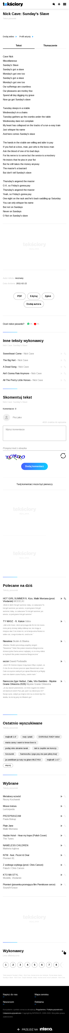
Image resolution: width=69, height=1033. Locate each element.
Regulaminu (41, 1010)
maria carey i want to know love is (20, 742)
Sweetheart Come (12, 353)
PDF (19, 296)
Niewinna (7, 641)
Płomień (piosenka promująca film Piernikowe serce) (29, 884)
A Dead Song (9, 367)
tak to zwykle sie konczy (45, 748)
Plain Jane (8, 826)
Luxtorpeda (9, 809)
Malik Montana (10, 829)
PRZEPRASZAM (12, 816)
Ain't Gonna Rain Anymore (16, 373)
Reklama (39, 1002)
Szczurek (9, 754)
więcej (8, 765)
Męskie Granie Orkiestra (39, 684)
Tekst (19, 45)
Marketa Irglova (11, 848)
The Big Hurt (9, 360)
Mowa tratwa (9, 806)
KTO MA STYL (10, 875)
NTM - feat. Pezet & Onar (16, 855)
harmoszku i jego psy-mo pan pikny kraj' (38, 754)
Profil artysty (26, 36)
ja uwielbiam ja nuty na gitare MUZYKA (23, 760)
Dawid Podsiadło (18, 661)
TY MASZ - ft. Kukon (13, 621)
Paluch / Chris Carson (13, 868)
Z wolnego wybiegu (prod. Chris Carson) (23, 865)
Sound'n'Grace (10, 887)
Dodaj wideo (10, 36)
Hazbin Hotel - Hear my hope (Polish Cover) (25, 835)
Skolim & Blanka (21, 641)
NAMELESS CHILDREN (15, 845)
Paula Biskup (9, 819)
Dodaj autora (34, 304)
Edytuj (33, 296)
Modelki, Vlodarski (12, 878)
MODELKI (19, 601)
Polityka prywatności (55, 1010)
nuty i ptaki (27, 737)
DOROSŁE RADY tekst (49, 737)
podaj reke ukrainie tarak (16, 748)
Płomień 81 (8, 858)
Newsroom (8, 1002)
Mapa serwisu (42, 994)
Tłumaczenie (50, 45)
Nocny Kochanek (11, 799)
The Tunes (8, 838)
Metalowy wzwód (12, 796)
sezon (6, 661)
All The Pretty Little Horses (17, 380)
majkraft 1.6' (10, 737)
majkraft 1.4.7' (53, 760)
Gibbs (28, 621)
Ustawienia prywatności (12, 1013)
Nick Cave (29, 353)
